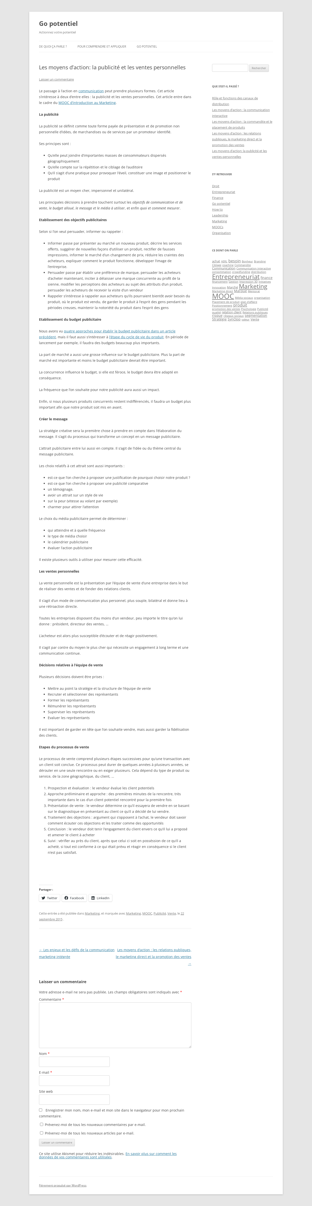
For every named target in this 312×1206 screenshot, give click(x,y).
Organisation (221, 233)
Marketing (92, 913)
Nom (44, 1053)
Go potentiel (58, 23)
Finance (217, 198)
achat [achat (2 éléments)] (216, 261)
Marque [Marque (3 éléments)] (240, 291)
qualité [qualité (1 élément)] (216, 312)
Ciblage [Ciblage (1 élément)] (216, 265)
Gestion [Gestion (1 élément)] (233, 281)
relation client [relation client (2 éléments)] (232, 312)
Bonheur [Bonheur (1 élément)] (247, 261)
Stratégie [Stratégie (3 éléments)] (219, 319)
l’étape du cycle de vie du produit (136, 337)
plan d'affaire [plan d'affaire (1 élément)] (249, 302)
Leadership (220, 215)
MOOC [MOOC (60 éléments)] (223, 296)
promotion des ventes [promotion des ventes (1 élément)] (226, 309)
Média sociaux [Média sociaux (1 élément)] (244, 297)
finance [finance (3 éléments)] (267, 277)
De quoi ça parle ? (53, 46)
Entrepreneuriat (223, 192)
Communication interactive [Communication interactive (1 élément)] (253, 268)
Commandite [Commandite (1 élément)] (242, 265)
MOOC (147, 913)
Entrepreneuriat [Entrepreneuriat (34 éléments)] (236, 276)
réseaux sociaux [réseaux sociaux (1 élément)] (234, 316)
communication (91, 91)
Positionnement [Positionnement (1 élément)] (222, 305)
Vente (171, 913)
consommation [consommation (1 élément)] (221, 272)
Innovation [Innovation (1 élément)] (219, 287)
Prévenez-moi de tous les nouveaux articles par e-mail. (89, 1133)
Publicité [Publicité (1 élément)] (262, 309)
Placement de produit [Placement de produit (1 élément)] (226, 302)
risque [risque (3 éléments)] (217, 315)
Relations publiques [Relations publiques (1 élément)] (255, 312)
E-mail (45, 1072)
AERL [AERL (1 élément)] (224, 261)
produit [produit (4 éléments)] (240, 305)
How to (217, 209)
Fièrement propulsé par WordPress (63, 1185)
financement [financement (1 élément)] (220, 281)
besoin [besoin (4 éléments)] (234, 261)
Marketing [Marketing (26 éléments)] (253, 286)
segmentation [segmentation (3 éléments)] (256, 315)
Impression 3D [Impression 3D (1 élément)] (248, 281)
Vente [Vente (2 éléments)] (255, 319)
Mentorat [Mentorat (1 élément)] (254, 291)
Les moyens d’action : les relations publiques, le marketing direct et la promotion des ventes (153, 957)
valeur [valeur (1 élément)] (246, 319)
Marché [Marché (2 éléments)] (232, 287)
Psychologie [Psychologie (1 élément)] (248, 309)
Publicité (160, 913)
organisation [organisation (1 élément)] (262, 297)
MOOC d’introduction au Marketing (87, 102)
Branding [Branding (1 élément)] (260, 261)
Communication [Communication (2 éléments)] (223, 268)
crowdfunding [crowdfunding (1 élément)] (241, 272)
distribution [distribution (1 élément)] (258, 272)
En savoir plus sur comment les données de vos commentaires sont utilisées (108, 1155)
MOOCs (217, 227)
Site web (46, 1091)
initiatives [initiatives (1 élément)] (265, 281)
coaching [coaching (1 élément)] (228, 265)
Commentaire (51, 999)
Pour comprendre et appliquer (102, 46)
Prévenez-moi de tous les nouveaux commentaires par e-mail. (95, 1124)
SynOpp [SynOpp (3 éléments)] (234, 319)
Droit (215, 186)
